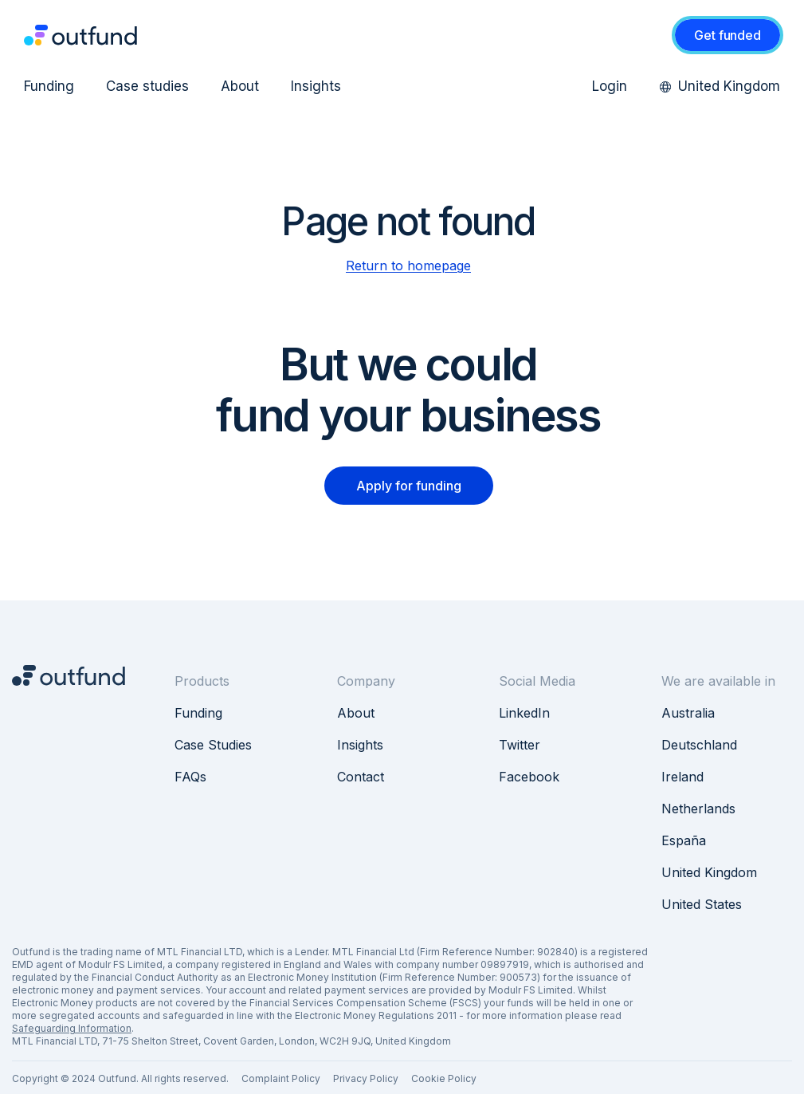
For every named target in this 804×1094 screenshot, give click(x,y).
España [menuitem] (683, 840)
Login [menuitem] (609, 86)
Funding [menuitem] (49, 86)
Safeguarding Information (71, 1028)
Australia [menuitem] (688, 713)
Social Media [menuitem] (537, 681)
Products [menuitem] (202, 681)
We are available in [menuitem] (718, 681)
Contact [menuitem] (360, 777)
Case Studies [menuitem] (213, 745)
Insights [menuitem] (316, 86)
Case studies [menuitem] (147, 86)
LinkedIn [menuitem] (524, 713)
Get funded (727, 35)
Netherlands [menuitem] (698, 809)
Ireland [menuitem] (682, 777)
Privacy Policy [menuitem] (365, 1078)
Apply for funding (408, 486)
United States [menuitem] (701, 904)
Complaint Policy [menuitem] (280, 1078)
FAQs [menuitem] (190, 777)
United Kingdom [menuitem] (719, 86)
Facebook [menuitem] (529, 777)
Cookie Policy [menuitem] (444, 1078)
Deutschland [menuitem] (699, 745)
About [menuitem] (240, 86)
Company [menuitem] (366, 681)
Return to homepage (408, 266)
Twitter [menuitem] (519, 745)
